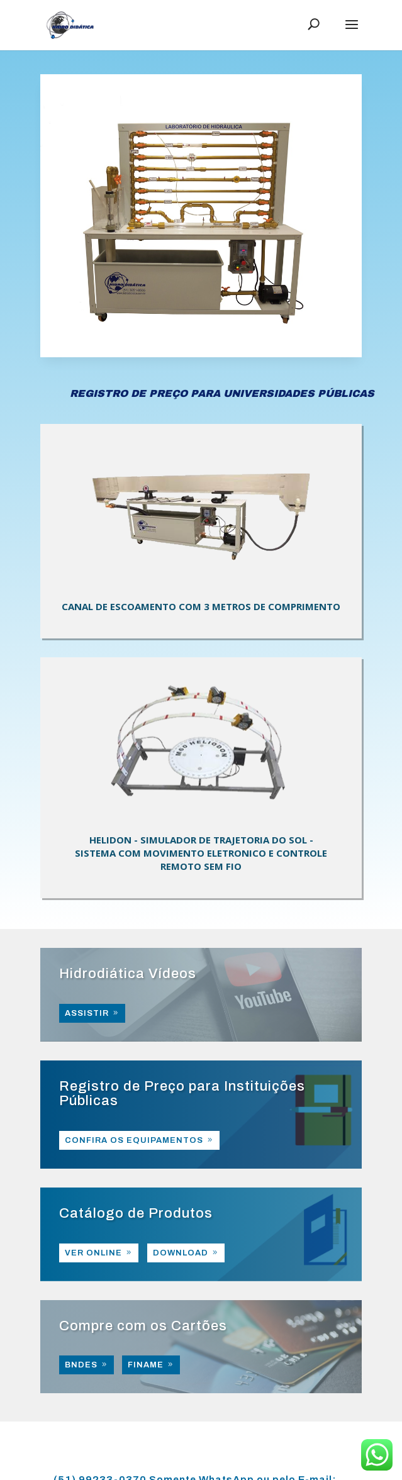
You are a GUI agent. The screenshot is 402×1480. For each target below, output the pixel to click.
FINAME (146, 1364)
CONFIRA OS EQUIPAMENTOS (134, 1140)
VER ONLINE (93, 1253)
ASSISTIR (87, 1013)
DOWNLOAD (180, 1253)
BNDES (81, 1364)
